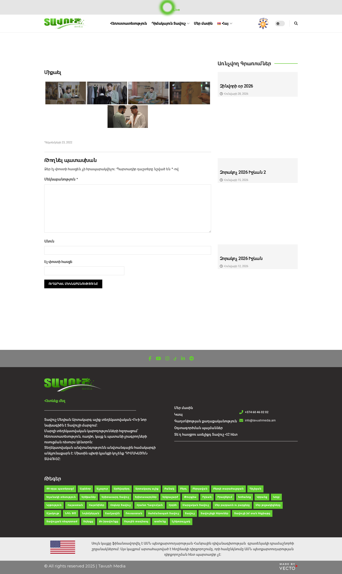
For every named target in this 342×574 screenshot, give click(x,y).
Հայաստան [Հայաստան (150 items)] (75, 505)
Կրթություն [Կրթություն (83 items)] (54, 505)
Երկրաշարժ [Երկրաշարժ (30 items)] (170, 497)
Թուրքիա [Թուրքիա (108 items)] (190, 497)
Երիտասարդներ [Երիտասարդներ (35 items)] (146, 497)
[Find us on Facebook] (150, 358)
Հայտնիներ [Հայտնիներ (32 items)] (96, 505)
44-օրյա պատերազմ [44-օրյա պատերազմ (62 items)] (60, 489)
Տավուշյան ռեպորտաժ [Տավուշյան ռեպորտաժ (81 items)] (61, 521)
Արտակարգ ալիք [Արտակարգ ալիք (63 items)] (147, 489)
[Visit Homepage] (67, 23)
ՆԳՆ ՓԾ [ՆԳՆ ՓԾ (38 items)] (70, 513)
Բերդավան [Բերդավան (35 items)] (200, 489)
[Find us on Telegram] (191, 358)
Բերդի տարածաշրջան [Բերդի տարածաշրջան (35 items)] (228, 489)
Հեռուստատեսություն (128, 23)
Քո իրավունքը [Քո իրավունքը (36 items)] (108, 521)
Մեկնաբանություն (61, 178)
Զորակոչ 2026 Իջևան (241, 258)
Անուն (49, 240)
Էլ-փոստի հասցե (58, 261)
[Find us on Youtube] (158, 358)
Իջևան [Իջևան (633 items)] (207, 497)
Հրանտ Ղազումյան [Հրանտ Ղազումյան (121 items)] (150, 505)
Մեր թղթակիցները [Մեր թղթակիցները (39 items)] (268, 505)
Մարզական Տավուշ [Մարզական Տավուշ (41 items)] (196, 505)
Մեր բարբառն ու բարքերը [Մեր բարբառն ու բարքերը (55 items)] (232, 505)
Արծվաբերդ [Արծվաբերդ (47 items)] (122, 489)
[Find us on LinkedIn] (183, 358)
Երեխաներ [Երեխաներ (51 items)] (89, 497)
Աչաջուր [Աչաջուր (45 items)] (102, 489)
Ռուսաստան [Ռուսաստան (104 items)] (134, 513)
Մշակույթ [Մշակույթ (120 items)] (52, 513)
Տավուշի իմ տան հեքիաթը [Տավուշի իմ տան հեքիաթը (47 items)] (252, 513)
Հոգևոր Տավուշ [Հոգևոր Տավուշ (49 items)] (120, 505)
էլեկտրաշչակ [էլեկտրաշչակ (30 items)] (181, 521)
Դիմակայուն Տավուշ (169, 23)
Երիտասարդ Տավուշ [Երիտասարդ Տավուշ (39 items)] (115, 497)
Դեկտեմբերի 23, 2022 (58, 142)
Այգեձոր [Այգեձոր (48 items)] (85, 489)
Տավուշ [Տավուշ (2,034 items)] (190, 513)
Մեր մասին (203, 23)
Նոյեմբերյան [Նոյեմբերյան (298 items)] (90, 513)
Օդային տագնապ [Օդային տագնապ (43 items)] (136, 521)
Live (171, 7)
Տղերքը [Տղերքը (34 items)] (88, 521)
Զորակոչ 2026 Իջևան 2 (243, 172)
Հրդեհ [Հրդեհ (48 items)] (173, 505)
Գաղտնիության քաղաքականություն (205, 421)
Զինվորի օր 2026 (236, 86)
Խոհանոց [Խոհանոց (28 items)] (244, 497)
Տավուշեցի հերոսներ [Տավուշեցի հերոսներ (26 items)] (214, 513)
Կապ (178, 414)
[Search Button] (296, 23)
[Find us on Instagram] (167, 358)
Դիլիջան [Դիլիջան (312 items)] (255, 489)
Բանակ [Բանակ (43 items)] (169, 489)
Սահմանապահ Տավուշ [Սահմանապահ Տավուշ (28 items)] (163, 513)
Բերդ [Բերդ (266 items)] (183, 489)
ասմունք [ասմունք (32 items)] (160, 521)
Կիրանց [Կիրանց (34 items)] (262, 497)
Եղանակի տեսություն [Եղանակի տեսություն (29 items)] (61, 497)
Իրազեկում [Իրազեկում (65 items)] (224, 497)
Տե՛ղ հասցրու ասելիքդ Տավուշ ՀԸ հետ (206, 434)
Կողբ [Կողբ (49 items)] (276, 497)
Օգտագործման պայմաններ (198, 428)
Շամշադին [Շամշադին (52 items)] (112, 513)
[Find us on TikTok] (175, 358)
